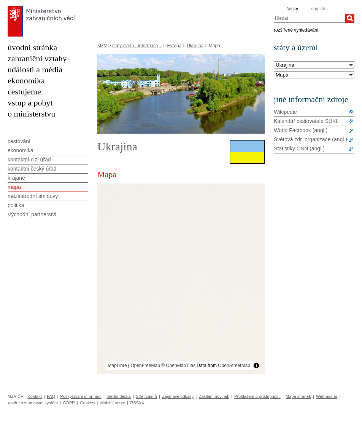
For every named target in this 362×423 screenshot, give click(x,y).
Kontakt (34, 396)
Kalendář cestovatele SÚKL (306, 121)
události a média (35, 69)
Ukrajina (195, 45)
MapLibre (117, 365)
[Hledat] (349, 18)
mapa (14, 187)
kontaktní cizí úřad (29, 159)
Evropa (174, 45)
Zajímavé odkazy (178, 396)
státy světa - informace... (137, 45)
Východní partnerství (32, 214)
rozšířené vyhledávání (296, 29)
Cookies (87, 403)
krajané (16, 178)
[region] (181, 279)
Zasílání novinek (214, 396)
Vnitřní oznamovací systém (33, 403)
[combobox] (309, 18)
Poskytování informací (81, 396)
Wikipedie (285, 112)
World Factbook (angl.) (300, 130)
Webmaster (326, 396)
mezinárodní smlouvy (33, 196)
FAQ (51, 396)
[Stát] (314, 65)
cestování (19, 141)
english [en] (318, 8)
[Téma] (314, 75)
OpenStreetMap (234, 365)
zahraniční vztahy (37, 58)
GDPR (69, 403)
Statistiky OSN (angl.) (299, 148)
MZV (102, 45)
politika (16, 205)
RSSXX (137, 403)
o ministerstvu (31, 113)
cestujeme (24, 91)
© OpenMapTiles (178, 365)
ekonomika (26, 80)
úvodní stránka (32, 47)
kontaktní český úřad (32, 169)
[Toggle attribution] (256, 365)
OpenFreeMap (145, 365)
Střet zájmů (146, 396)
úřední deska (118, 396)
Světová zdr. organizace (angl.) (310, 139)
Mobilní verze (112, 403)
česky (292, 8)
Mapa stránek (298, 396)
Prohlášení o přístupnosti (257, 396)
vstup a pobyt (30, 102)
